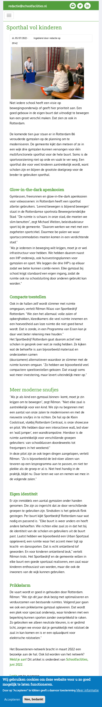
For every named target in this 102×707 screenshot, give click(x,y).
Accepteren (12, 702)
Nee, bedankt (34, 702)
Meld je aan (18, 659)
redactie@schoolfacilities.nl (27, 6)
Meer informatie (87, 693)
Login (13, 676)
